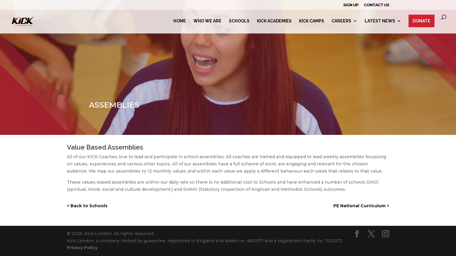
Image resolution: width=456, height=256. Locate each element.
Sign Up (350, 5)
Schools (239, 21)
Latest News (380, 21)
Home (179, 21)
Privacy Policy (82, 247)
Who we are (207, 21)
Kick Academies (274, 21)
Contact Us (376, 5)
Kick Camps (311, 21)
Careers (341, 21)
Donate (421, 21)
